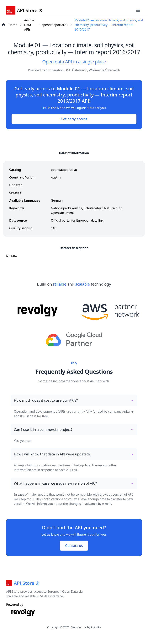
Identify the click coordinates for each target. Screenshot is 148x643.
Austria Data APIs (29, 25)
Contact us (74, 545)
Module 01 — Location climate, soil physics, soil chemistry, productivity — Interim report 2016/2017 (109, 25)
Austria (56, 177)
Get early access (74, 119)
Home (12, 25)
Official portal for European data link (77, 220)
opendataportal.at (54, 25)
